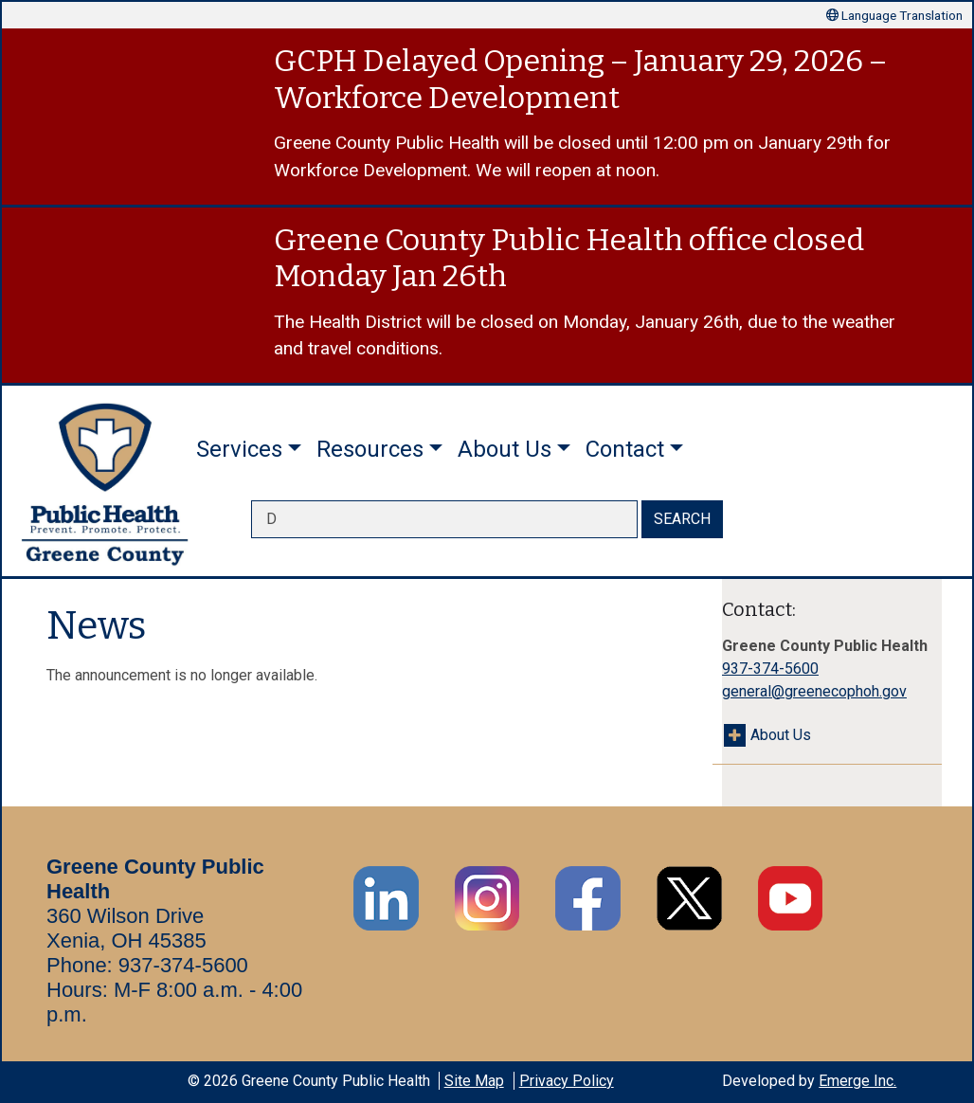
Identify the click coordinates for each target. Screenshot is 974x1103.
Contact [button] (625, 449)
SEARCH (682, 519)
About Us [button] (504, 449)
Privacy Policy (566, 1081)
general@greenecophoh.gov (814, 691)
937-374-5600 (770, 669)
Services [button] (239, 449)
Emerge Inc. (857, 1081)
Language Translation (894, 15)
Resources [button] (370, 449)
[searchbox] (444, 519)
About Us (780, 735)
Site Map (474, 1081)
